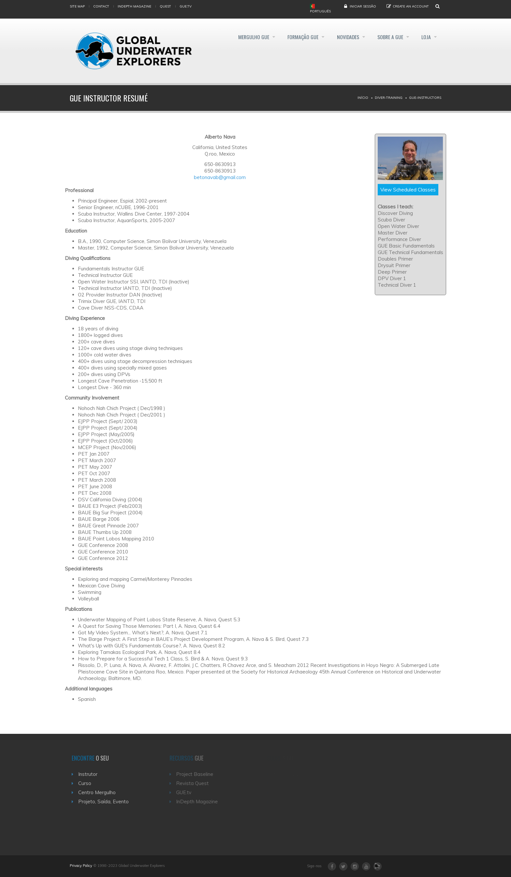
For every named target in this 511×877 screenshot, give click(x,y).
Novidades (344, 37)
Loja (426, 37)
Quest (165, 6)
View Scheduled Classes (408, 190)
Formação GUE (297, 37)
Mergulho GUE (246, 37)
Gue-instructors (425, 98)
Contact (101, 6)
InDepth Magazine (134, 6)
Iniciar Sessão (363, 6)
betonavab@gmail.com (220, 177)
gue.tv (186, 6)
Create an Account (411, 6)
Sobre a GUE (388, 37)
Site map (77, 6)
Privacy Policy (81, 865)
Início (363, 98)
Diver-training (388, 98)
